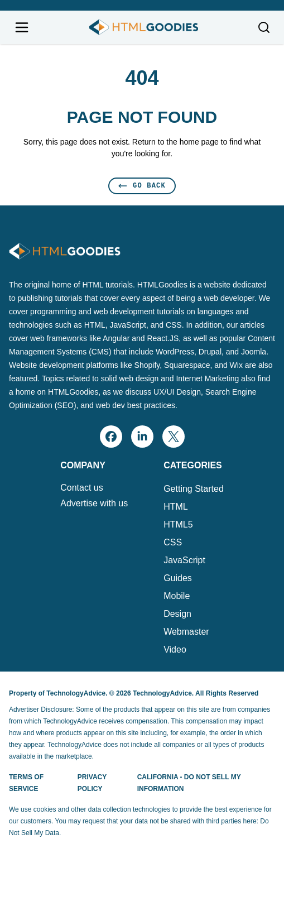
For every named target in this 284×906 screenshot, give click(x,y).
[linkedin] (142, 436)
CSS (172, 542)
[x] (173, 436)
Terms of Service (26, 783)
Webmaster (186, 631)
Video (174, 649)
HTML (175, 506)
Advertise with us (94, 503)
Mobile (176, 596)
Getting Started (193, 488)
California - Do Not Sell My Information (189, 783)
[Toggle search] (264, 27)
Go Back (142, 185)
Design (177, 614)
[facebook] (111, 436)
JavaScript (184, 560)
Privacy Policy (92, 783)
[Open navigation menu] (21, 27)
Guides (177, 578)
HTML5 (177, 524)
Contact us (81, 487)
